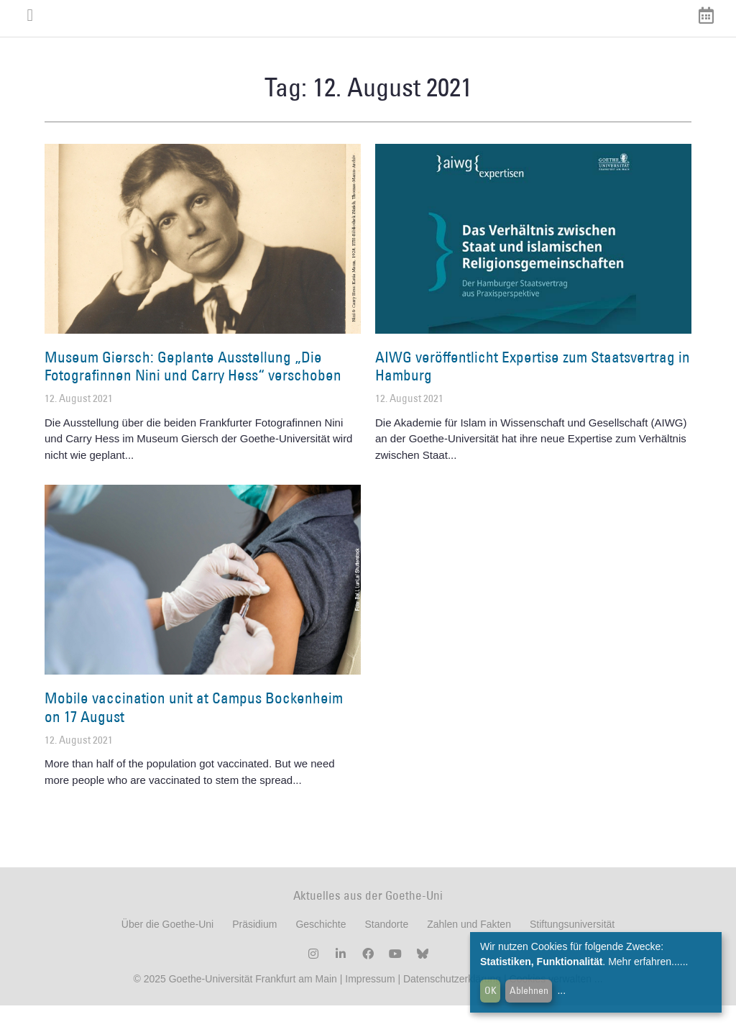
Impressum (368, 1000)
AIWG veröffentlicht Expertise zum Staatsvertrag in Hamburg (532, 387)
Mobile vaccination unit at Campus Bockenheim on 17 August (194, 728)
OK (490, 990)
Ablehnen (529, 990)
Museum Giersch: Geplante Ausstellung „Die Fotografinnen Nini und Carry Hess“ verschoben (193, 387)
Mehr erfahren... (644, 961)
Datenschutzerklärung (452, 1000)
